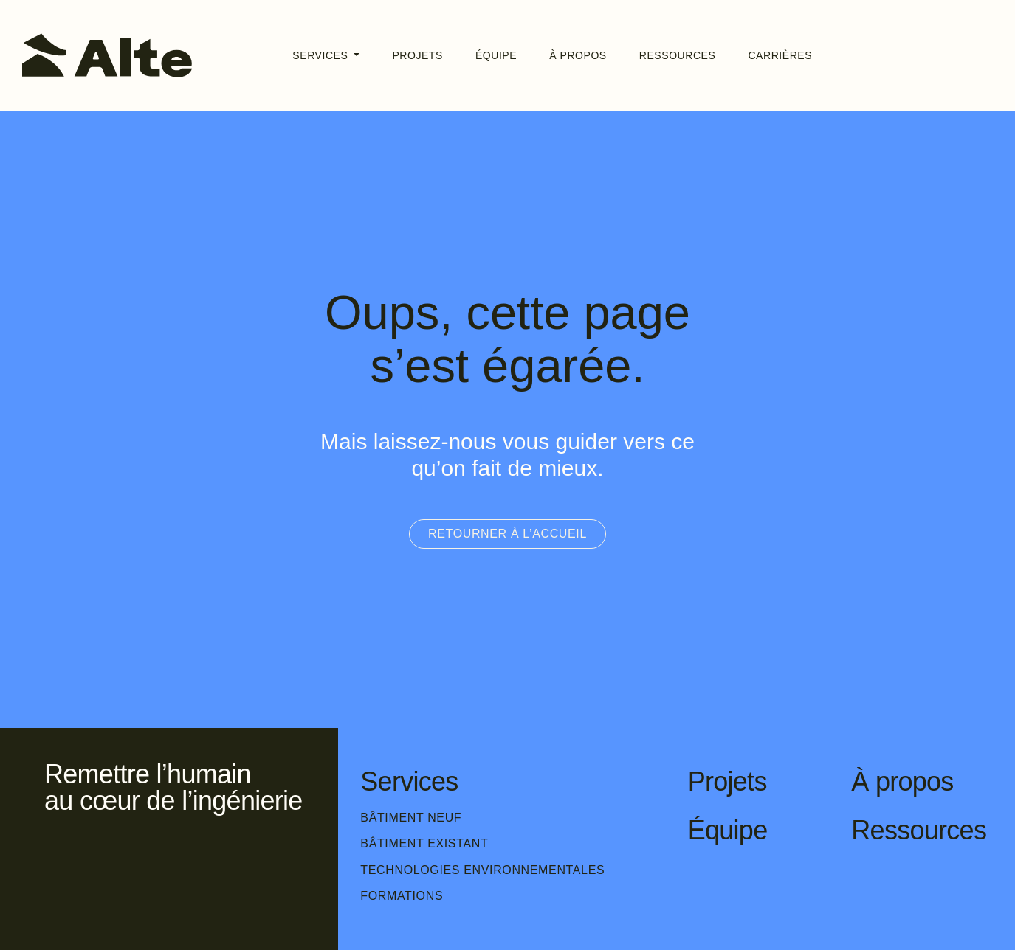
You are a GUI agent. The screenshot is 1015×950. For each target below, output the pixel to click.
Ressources (677, 55)
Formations (401, 896)
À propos (578, 55)
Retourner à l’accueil (507, 533)
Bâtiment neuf (410, 817)
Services (321, 55)
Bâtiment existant (424, 843)
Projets (417, 55)
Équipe (496, 55)
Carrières (780, 55)
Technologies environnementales (482, 870)
